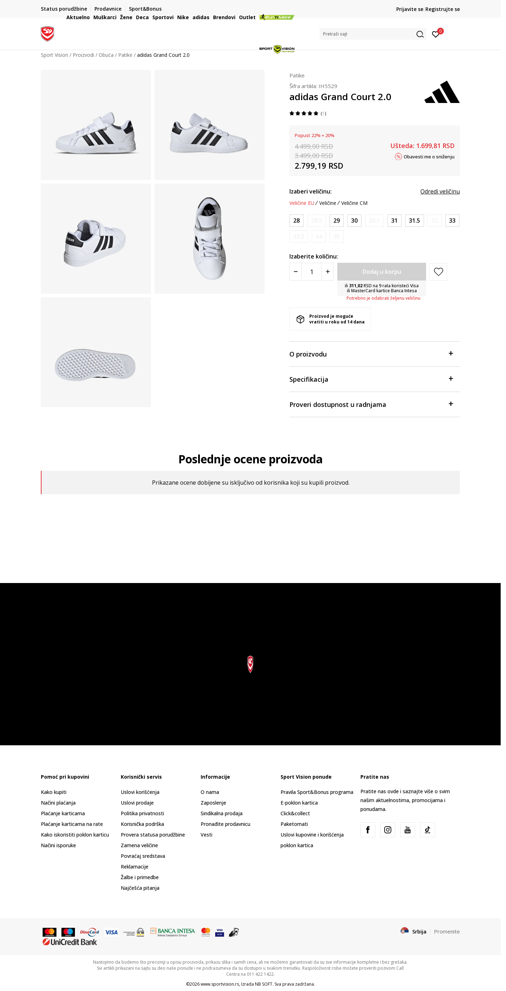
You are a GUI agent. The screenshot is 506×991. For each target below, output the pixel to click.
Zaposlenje (213, 802)
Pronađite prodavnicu (225, 824)
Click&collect (295, 813)
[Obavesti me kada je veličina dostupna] (316, 220)
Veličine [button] (327, 203)
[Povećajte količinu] (327, 272)
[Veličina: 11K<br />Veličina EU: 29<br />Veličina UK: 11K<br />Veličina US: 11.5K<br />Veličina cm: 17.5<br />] (337, 220)
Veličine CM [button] (354, 203)
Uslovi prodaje (137, 802)
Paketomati (294, 824)
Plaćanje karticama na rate (72, 824)
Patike (297, 75)
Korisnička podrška (142, 824)
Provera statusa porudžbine (153, 834)
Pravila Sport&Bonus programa (317, 792)
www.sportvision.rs (220, 984)
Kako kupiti (53, 792)
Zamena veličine (139, 845)
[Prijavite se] (435, 33)
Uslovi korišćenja (140, 792)
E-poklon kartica (299, 802)
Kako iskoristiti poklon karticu (75, 834)
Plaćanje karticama (63, 813)
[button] (373, 34)
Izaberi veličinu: (310, 191)
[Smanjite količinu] (295, 272)
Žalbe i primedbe (140, 877)
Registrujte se (442, 9)
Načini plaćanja (58, 802)
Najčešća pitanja (140, 887)
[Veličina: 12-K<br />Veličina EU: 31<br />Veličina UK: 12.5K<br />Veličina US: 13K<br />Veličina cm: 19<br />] (394, 220)
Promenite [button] (447, 931)
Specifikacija (371, 378)
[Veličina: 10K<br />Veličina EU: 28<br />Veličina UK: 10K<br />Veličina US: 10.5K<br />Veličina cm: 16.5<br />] (296, 220)
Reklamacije (134, 866)
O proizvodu (371, 353)
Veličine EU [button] (301, 203)
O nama (210, 792)
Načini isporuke (58, 845)
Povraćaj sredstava (143, 856)
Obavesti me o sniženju (429, 156)
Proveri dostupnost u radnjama (371, 404)
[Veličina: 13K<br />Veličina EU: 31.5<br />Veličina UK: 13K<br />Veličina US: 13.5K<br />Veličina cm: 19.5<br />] (414, 220)
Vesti (206, 834)
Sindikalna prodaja (222, 813)
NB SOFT (263, 984)
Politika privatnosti (142, 813)
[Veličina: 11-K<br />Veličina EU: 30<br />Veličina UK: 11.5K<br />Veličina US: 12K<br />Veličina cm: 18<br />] (354, 220)
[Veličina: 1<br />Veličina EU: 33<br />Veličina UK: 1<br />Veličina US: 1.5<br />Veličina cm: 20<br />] (452, 220)
